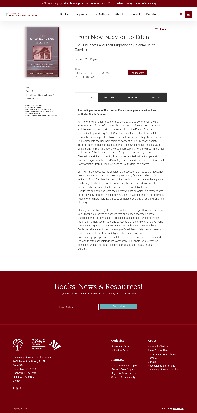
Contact (17, 380)
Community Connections (162, 354)
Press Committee (158, 350)
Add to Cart (138, 72)
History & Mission (158, 346)
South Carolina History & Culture (41, 115)
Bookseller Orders (121, 346)
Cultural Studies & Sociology (38, 109)
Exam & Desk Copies (123, 369)
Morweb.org (178, 408)
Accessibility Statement (161, 365)
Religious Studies (33, 107)
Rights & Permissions (123, 373)
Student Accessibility (123, 377)
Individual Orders (121, 350)
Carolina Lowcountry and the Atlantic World (39, 112)
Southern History (33, 105)
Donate (152, 361)
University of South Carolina (163, 369)
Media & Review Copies (124, 365)
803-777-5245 (29, 372)
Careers (152, 357)
